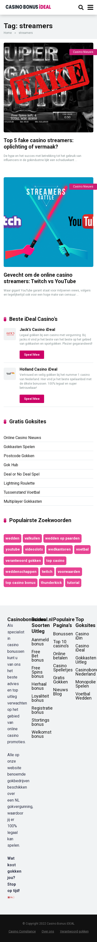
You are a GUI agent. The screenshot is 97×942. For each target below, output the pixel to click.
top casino (55, 560)
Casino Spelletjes (63, 667)
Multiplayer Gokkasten (23, 501)
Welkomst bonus (41, 734)
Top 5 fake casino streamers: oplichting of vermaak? (38, 143)
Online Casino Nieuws (22, 437)
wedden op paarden (62, 538)
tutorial (73, 582)
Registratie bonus (42, 710)
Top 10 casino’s (61, 643)
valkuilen (32, 538)
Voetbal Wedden (83, 696)
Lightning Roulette (19, 483)
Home (8, 33)
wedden (12, 538)
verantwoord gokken (23, 560)
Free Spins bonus (38, 672)
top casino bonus (21, 582)
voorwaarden (69, 571)
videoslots (34, 549)
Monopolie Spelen (85, 684)
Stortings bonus (40, 722)
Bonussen (63, 633)
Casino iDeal (82, 648)
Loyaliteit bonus (40, 698)
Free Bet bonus (38, 656)
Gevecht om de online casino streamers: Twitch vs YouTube (40, 278)
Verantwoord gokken (74, 931)
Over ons (48, 931)
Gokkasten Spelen (19, 446)
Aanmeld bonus (40, 641)
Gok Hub (11, 465)
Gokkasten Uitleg (85, 660)
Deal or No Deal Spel (21, 474)
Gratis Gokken (60, 679)
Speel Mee (32, 354)
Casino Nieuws (83, 52)
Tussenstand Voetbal (22, 492)
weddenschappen (21, 571)
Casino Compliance (22, 931)
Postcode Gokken (19, 455)
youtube (13, 549)
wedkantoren (59, 549)
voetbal (82, 549)
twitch (47, 571)
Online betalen (60, 655)
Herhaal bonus (39, 686)
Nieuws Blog (60, 691)
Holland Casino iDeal (38, 369)
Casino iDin (82, 636)
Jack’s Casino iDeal (37, 329)
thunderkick (51, 582)
